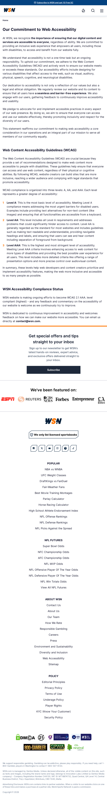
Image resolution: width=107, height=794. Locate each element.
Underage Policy (53, 699)
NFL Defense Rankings (54, 522)
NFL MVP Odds (53, 563)
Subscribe (53, 369)
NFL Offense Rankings (53, 516)
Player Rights (53, 705)
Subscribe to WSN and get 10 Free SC (55, 2)
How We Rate (53, 623)
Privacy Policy (53, 687)
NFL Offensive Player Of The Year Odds (53, 569)
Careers (53, 634)
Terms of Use (53, 693)
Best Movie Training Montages (53, 493)
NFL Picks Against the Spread (53, 528)
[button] (102, 11)
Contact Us (54, 605)
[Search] (93, 10)
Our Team (53, 617)
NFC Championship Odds (53, 552)
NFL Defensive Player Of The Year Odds (53, 575)
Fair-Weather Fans (53, 487)
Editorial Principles (53, 682)
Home (5, 20)
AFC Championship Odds (53, 558)
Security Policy (53, 717)
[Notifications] (83, 10)
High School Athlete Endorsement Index (53, 510)
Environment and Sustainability (53, 646)
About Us (53, 611)
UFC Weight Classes (53, 475)
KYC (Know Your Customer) (53, 711)
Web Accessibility (53, 658)
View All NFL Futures (53, 587)
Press (53, 640)
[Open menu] (101, 10)
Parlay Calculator (53, 498)
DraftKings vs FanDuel (53, 481)
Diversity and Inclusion (53, 652)
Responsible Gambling (53, 628)
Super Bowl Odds (53, 546)
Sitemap (54, 664)
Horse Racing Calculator (54, 504)
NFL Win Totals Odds (53, 581)
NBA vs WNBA (53, 469)
